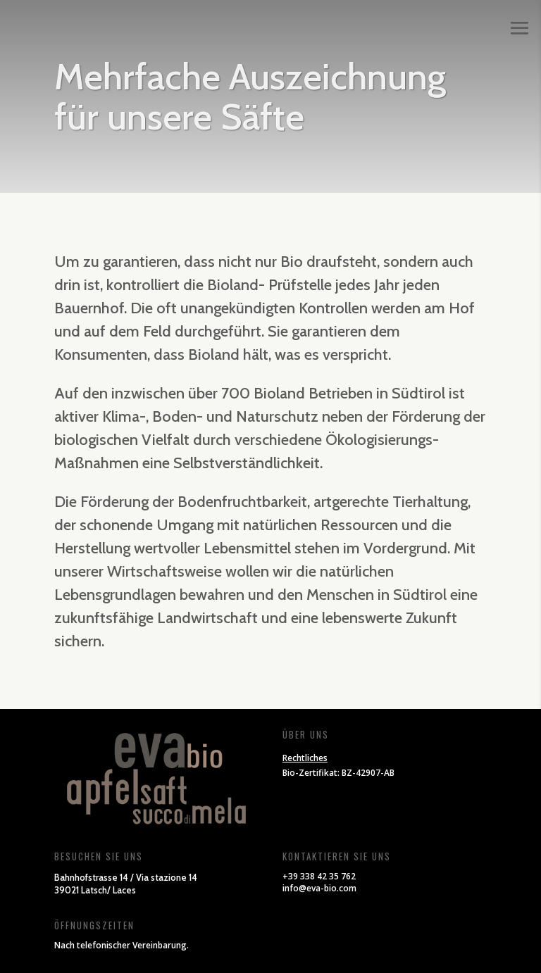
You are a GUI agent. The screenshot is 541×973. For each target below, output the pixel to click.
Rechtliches (305, 758)
